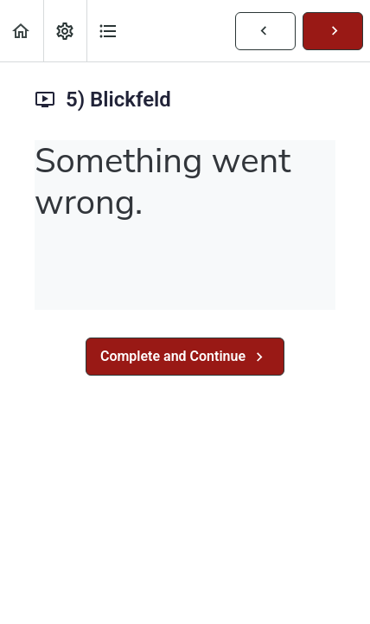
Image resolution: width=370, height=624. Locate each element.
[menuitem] (64, 30)
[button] (21, 30)
